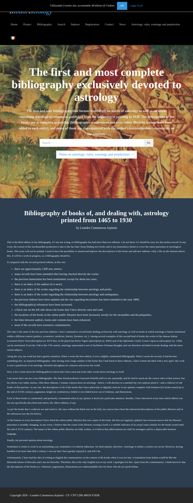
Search (61, 24)
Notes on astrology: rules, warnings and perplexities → (96, 154)
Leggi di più (136, 5)
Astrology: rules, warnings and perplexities (155, 24)
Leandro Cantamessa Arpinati (47, 495)
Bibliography (44, 24)
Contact (109, 24)
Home (14, 24)
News (122, 24)
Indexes (75, 24)
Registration (92, 24)
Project (27, 24)
